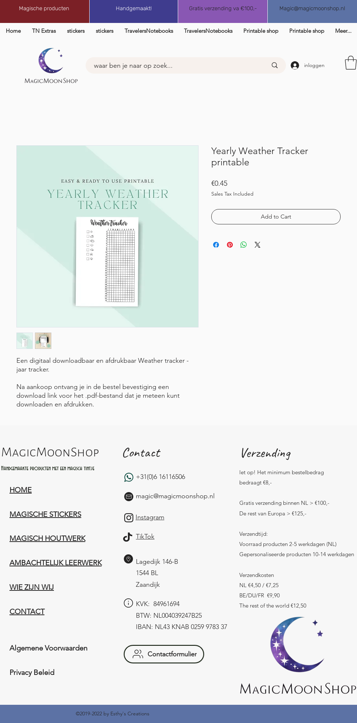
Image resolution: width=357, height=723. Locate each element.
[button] (351, 63)
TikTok (145, 537)
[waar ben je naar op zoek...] (171, 66)
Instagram (150, 517)
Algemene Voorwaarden (48, 648)
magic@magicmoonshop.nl (175, 496)
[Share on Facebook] (216, 244)
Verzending (264, 452)
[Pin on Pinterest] (229, 244)
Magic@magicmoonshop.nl (312, 8)
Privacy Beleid (31, 672)
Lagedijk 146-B (157, 562)
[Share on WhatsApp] (243, 244)
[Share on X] (257, 244)
